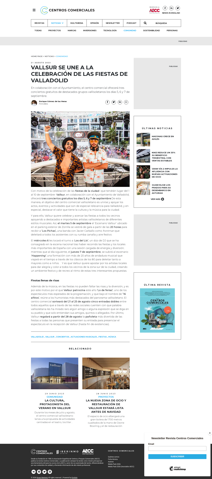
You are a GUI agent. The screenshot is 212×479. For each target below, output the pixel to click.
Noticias (49, 56)
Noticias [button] (57, 23)
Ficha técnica (113, 459)
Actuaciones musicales (84, 337)
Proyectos (54, 30)
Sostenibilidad (151, 30)
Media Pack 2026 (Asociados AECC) (121, 467)
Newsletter (113, 23)
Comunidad (130, 30)
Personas (172, 30)
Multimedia (76, 23)
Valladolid (37, 337)
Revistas (39, 23)
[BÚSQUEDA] (163, 23)
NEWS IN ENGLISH (171, 13)
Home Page (36, 56)
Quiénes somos (113, 457)
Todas (38, 30)
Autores (111, 462)
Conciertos (62, 337)
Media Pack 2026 (114, 464)
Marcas (72, 30)
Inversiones (89, 30)
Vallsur (49, 337)
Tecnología (110, 30)
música (112, 337)
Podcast (131, 23)
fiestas (103, 337)
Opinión (94, 23)
